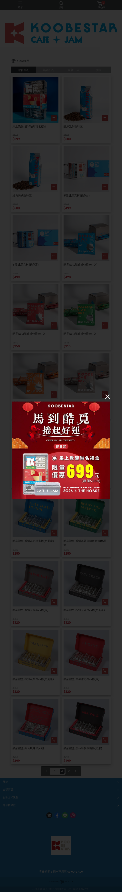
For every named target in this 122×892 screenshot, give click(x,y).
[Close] (107, 397)
